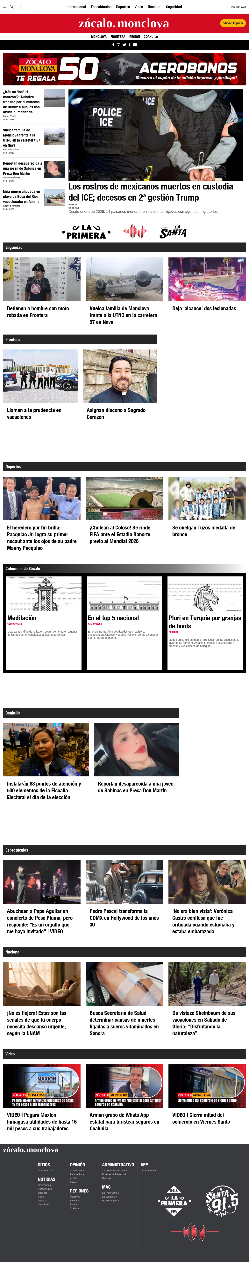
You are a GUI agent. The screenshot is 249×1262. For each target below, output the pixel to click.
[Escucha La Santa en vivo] (222, 1201)
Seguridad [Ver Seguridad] (174, 6)
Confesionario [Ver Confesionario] (77, 1170)
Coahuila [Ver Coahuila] (151, 36)
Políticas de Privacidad (114, 1174)
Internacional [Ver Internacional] (76, 6)
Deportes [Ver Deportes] (123, 6)
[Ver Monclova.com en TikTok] (113, 45)
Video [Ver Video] (139, 6)
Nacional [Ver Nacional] (154, 6)
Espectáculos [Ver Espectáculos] (101, 6)
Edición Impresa (110, 1200)
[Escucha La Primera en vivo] (171, 1201)
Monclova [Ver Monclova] (99, 36)
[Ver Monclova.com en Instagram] (118, 45)
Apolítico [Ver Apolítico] (74, 1178)
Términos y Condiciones (114, 1170)
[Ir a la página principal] (124, 23)
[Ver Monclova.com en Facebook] (129, 45)
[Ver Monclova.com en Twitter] (124, 45)
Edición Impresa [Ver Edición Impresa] (233, 23)
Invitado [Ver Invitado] (74, 1182)
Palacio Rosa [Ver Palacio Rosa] (77, 1174)
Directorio (107, 1178)
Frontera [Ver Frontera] (117, 36)
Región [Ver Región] (134, 36)
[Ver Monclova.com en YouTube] (135, 45)
